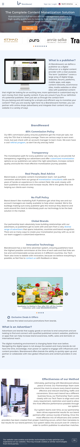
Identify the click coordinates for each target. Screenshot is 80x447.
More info (23, 444)
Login (54, 4)
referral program (18, 142)
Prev (13, 294)
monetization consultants (51, 179)
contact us (31, 258)
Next (66, 294)
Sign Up (47, 4)
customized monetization (62, 158)
